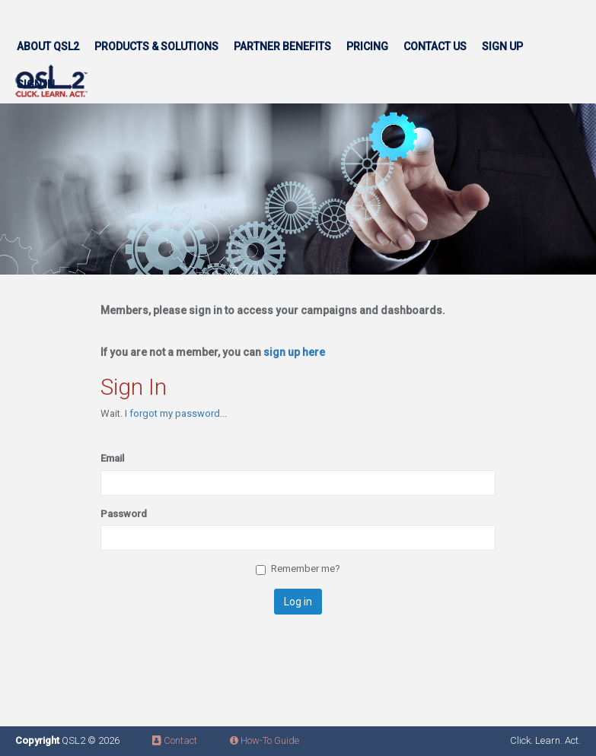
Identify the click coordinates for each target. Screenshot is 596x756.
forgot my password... (178, 413)
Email (112, 458)
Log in (298, 602)
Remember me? (298, 569)
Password (123, 513)
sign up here (294, 352)
